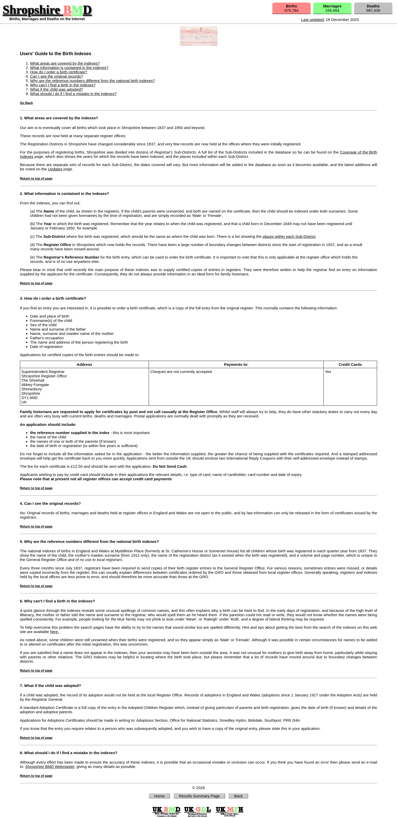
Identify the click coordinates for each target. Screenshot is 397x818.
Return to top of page (36, 178)
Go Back (26, 103)
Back (238, 796)
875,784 (292, 8)
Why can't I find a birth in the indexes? (63, 85)
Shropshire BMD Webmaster (49, 766)
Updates (55, 169)
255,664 (332, 8)
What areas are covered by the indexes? (65, 63)
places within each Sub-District (289, 236)
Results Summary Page (199, 796)
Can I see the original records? (56, 76)
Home (159, 796)
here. (54, 631)
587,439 (373, 8)
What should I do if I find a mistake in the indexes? (73, 93)
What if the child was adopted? (56, 89)
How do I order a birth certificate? (58, 72)
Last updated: (313, 19)
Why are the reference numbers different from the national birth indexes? (92, 80)
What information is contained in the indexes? (69, 67)
